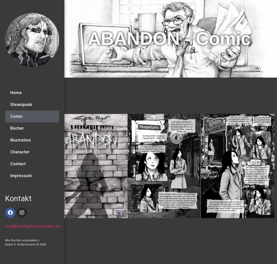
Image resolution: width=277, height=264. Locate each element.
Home (16, 92)
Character (20, 152)
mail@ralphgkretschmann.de (32, 226)
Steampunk (21, 104)
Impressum (21, 175)
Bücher (17, 128)
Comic (16, 116)
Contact (18, 163)
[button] (268, 167)
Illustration (20, 140)
